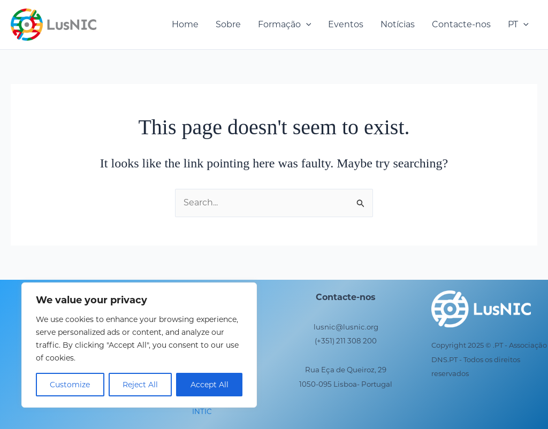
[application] (306, 24)
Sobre (228, 24)
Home (185, 24)
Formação (284, 24)
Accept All (210, 384)
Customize (70, 384)
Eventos (345, 24)
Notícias (397, 24)
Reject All (140, 384)
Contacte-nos (461, 24)
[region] (139, 345)
